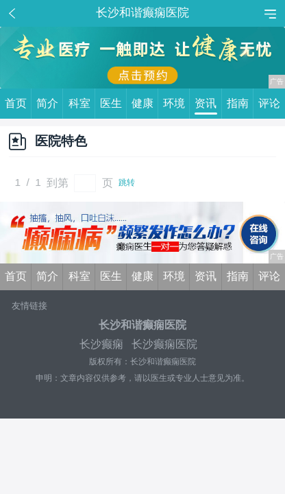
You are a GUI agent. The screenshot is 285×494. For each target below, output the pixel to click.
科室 (82, 104)
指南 (240, 104)
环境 (176, 104)
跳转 (127, 182)
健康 (145, 104)
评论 (269, 103)
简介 (49, 104)
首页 (18, 104)
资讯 (208, 104)
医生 (113, 104)
